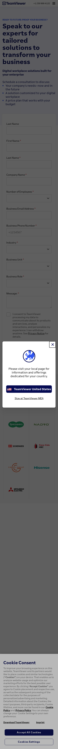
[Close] (52, 344)
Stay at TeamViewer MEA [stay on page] (29, 398)
